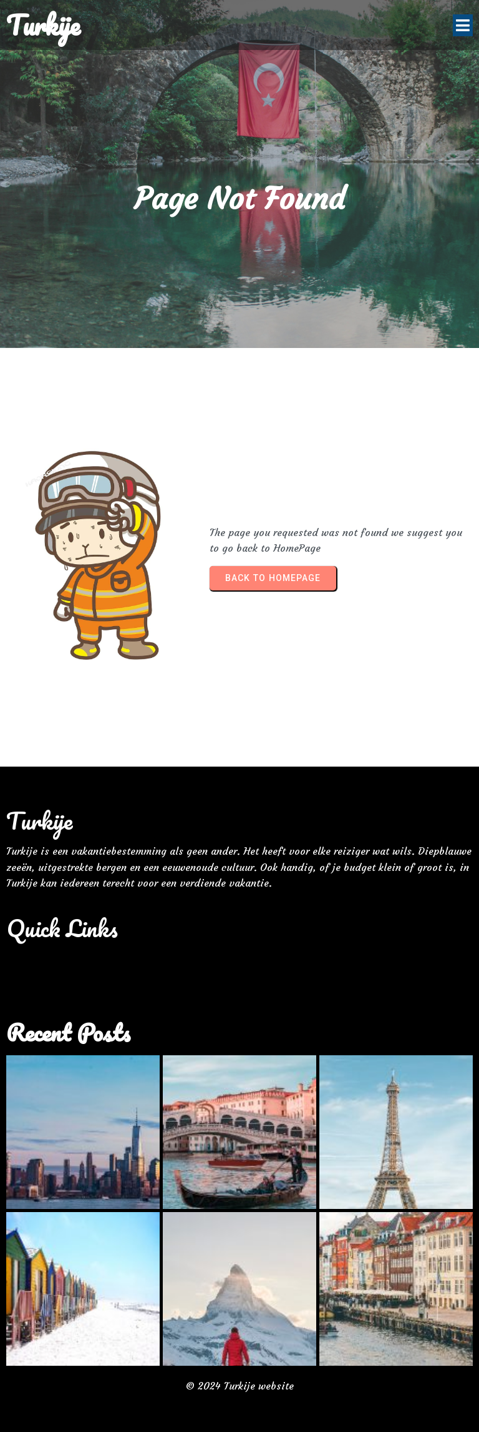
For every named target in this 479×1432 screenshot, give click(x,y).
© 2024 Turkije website (240, 1386)
